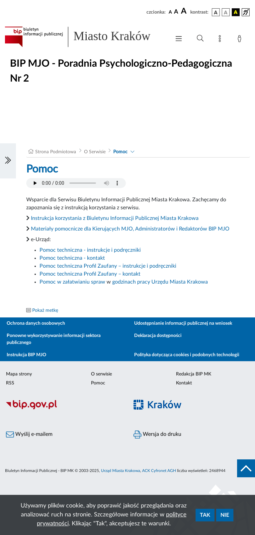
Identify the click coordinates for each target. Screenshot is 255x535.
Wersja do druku (157, 434)
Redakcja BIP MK (193, 374)
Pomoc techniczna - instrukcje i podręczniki (90, 250)
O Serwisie (95, 152)
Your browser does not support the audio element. (76, 183)
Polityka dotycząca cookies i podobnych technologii (186, 355)
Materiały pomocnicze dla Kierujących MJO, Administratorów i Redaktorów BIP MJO (130, 229)
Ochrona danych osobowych (36, 323)
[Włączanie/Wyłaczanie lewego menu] (8, 160)
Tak (205, 515)
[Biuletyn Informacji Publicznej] (64, 408)
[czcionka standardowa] (170, 12)
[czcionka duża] (184, 11)
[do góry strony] (246, 468)
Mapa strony (19, 374)
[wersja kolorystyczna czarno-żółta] (235, 12)
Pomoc (120, 152)
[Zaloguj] (241, 39)
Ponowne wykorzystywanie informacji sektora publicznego (54, 339)
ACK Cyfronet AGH (159, 471)
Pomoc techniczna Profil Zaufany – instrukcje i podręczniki (108, 266)
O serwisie (101, 374)
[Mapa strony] (221, 39)
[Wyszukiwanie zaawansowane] (200, 38)
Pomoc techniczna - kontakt (72, 258)
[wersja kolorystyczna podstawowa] (216, 12)
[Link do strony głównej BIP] (84, 36)
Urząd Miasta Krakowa (120, 471)
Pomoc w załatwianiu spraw (72, 282)
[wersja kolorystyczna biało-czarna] (225, 12)
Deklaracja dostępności (158, 335)
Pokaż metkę (45, 310)
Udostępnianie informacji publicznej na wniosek (183, 323)
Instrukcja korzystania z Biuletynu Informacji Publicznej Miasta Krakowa (115, 218)
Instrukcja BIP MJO (26, 355)
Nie (224, 515)
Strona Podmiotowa (55, 152)
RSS (10, 383)
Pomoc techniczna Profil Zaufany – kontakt (90, 274)
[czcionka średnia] (176, 12)
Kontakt (184, 383)
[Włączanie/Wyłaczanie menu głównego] (179, 39)
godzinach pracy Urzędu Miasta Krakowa (160, 282)
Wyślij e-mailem (29, 434)
